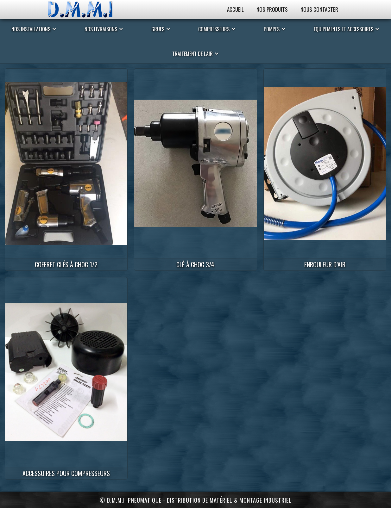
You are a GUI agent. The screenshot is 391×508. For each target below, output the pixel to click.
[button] (34, 29)
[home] (86, 9)
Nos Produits (272, 9)
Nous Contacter (319, 9)
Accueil (235, 9)
